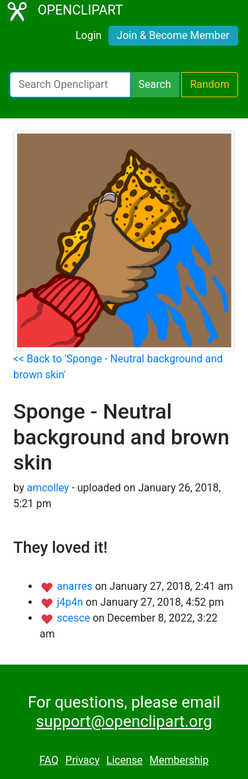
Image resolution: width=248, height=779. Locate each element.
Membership (178, 760)
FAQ (49, 760)
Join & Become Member (173, 35)
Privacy (82, 760)
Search (154, 84)
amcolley (47, 487)
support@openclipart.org (124, 721)
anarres (76, 586)
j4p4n (71, 602)
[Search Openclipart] (70, 84)
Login (88, 35)
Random (209, 84)
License (124, 760)
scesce (75, 618)
